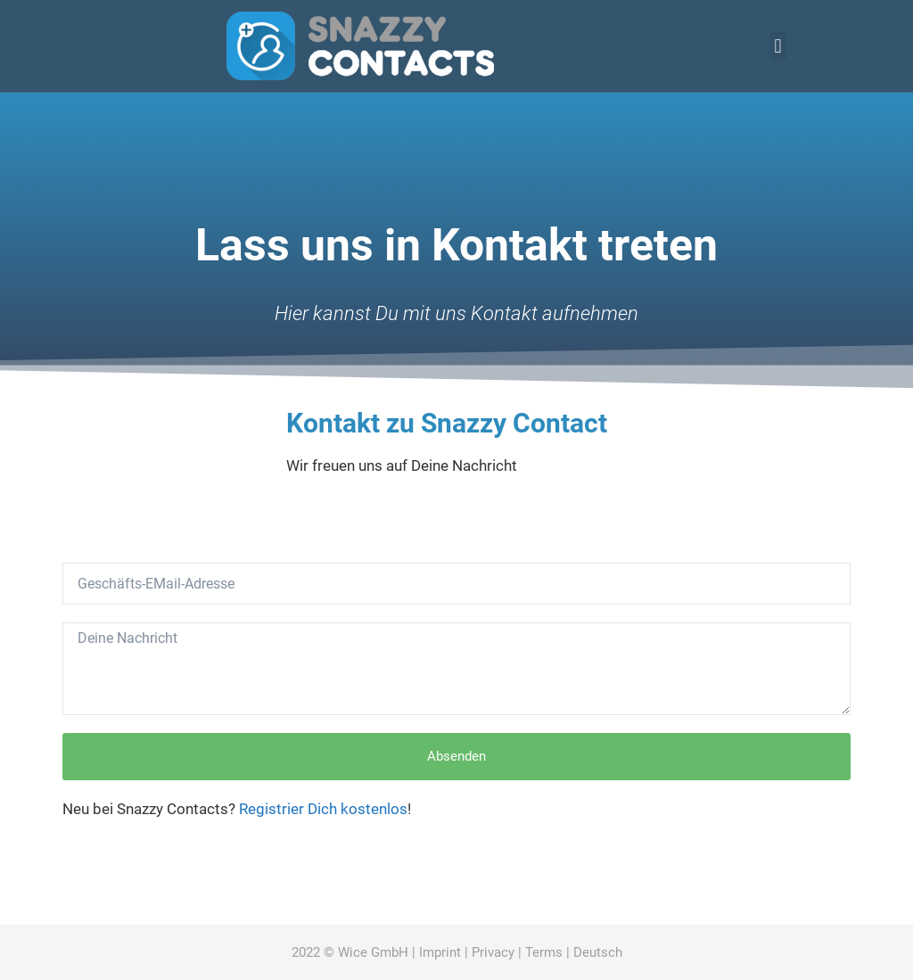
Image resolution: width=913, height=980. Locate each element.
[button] (777, 46)
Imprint (440, 952)
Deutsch (597, 952)
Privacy (493, 952)
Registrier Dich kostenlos (323, 809)
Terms (544, 952)
